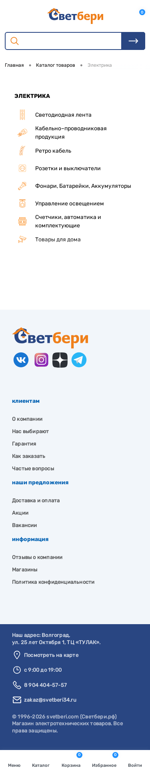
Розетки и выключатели (57, 168)
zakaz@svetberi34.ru (50, 700)
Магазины (25, 570)
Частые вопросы (33, 469)
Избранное (105, 760)
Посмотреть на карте (51, 655)
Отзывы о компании (37, 557)
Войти (135, 761)
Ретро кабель (42, 151)
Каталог (41, 761)
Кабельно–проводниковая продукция (60, 133)
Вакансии (24, 525)
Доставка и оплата (36, 500)
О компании (27, 419)
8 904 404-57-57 (45, 685)
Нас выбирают (30, 431)
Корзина (72, 760)
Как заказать (28, 456)
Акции (20, 513)
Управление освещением (59, 203)
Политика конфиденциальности (53, 582)
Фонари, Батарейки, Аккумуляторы (72, 186)
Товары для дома (47, 239)
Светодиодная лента (53, 115)
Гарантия (24, 444)
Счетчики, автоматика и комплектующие (57, 221)
